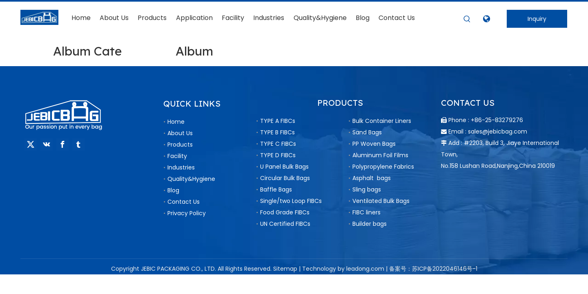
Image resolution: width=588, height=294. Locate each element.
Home (176, 122)
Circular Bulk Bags (285, 178)
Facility (177, 156)
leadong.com (365, 269)
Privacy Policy (186, 213)
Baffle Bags (276, 189)
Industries (181, 167)
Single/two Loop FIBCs (291, 201)
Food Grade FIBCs (285, 212)
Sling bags (366, 189)
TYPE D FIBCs (278, 155)
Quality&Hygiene (191, 179)
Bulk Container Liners (381, 121)
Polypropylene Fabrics (383, 167)
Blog (173, 190)
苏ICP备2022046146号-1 (444, 269)
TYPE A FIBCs (277, 121)
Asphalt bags (371, 178)
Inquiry (537, 19)
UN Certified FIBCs (285, 224)
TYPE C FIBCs (278, 144)
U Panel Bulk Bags (284, 167)
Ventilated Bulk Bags (381, 201)
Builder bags (369, 224)
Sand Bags (367, 132)
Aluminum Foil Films (380, 155)
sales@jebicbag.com (497, 131)
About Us (180, 133)
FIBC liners (366, 212)
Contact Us (183, 202)
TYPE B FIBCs (277, 132)
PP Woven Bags (374, 144)
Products (180, 144)
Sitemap (285, 269)
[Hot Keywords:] (467, 19)
